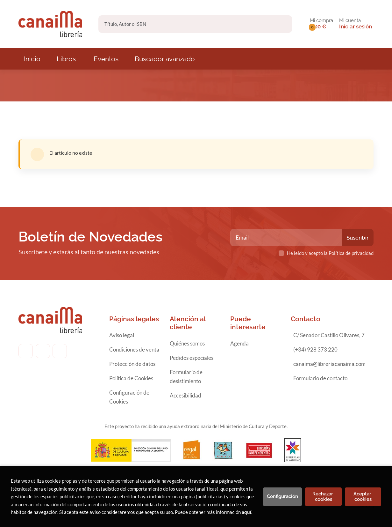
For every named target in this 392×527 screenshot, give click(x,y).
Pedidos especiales (191, 357)
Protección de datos (132, 363)
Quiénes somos (187, 343)
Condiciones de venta (134, 349)
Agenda (239, 343)
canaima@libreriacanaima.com (329, 363)
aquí (246, 512)
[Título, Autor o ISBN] (184, 24)
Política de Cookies (131, 378)
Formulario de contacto (320, 378)
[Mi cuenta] (356, 24)
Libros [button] (66, 59)
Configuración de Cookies (129, 397)
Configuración (282, 496)
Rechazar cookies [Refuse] (323, 496)
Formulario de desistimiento (186, 376)
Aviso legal (121, 335)
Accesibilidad (185, 395)
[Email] (286, 237)
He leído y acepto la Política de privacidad (330, 253)
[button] (321, 24)
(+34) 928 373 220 (315, 349)
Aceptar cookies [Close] (363, 496)
